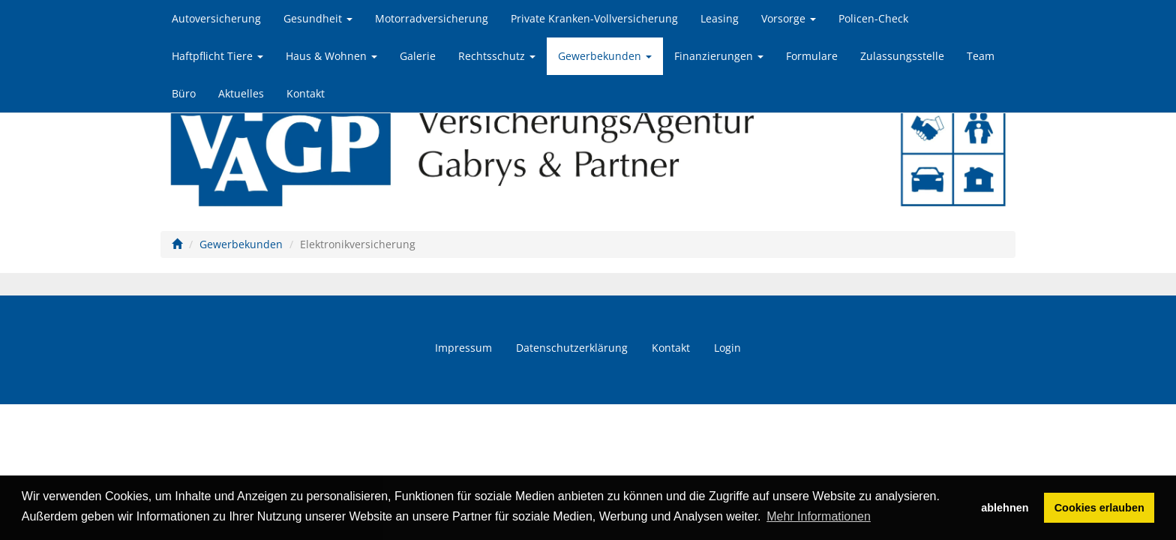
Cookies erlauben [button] (1099, 508)
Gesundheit (318, 18)
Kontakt (305, 93)
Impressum (463, 347)
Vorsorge (788, 18)
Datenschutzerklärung (572, 347)
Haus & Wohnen (331, 56)
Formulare (812, 56)
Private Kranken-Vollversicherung (594, 18)
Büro (184, 93)
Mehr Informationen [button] (818, 516)
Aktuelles (241, 93)
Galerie (418, 56)
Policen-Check (873, 18)
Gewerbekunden (605, 56)
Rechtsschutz (497, 56)
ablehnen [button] (1004, 508)
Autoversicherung (216, 18)
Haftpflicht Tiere (217, 56)
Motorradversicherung (431, 18)
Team (980, 56)
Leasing (719, 18)
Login (727, 347)
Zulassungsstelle (902, 56)
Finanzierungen (719, 56)
